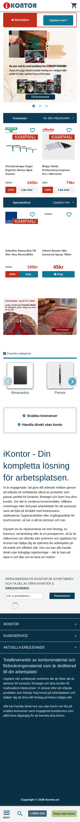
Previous (8, 381)
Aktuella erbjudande (40, 647)
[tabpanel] (40, 65)
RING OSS (37, 813)
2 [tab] (40, 106)
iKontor (40, 624)
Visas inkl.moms (64, 813)
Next (72, 381)
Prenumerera (62, 595)
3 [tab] (46, 106)
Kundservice (40, 636)
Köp (58, 274)
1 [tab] (34, 106)
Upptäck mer (58, 20)
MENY (6, 814)
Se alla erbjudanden (58, 118)
